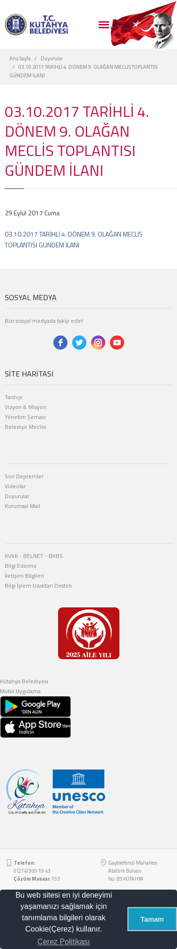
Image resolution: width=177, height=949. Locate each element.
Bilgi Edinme (21, 565)
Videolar (15, 486)
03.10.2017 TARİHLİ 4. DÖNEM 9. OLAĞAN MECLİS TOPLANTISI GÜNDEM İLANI (74, 239)
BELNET (33, 555)
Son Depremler (24, 476)
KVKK (11, 555)
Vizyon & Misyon (25, 406)
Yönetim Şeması (25, 416)
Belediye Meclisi (25, 426)
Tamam (152, 919)
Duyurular (52, 58)
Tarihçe (14, 397)
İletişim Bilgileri (24, 575)
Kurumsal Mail (22, 505)
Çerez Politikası (63, 942)
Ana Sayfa (20, 58)
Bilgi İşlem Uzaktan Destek (38, 585)
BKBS (56, 555)
